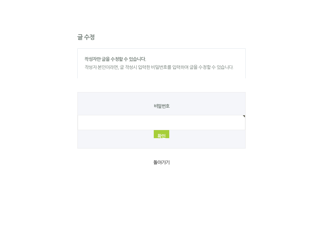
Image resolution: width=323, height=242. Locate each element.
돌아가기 (161, 162)
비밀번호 (162, 106)
